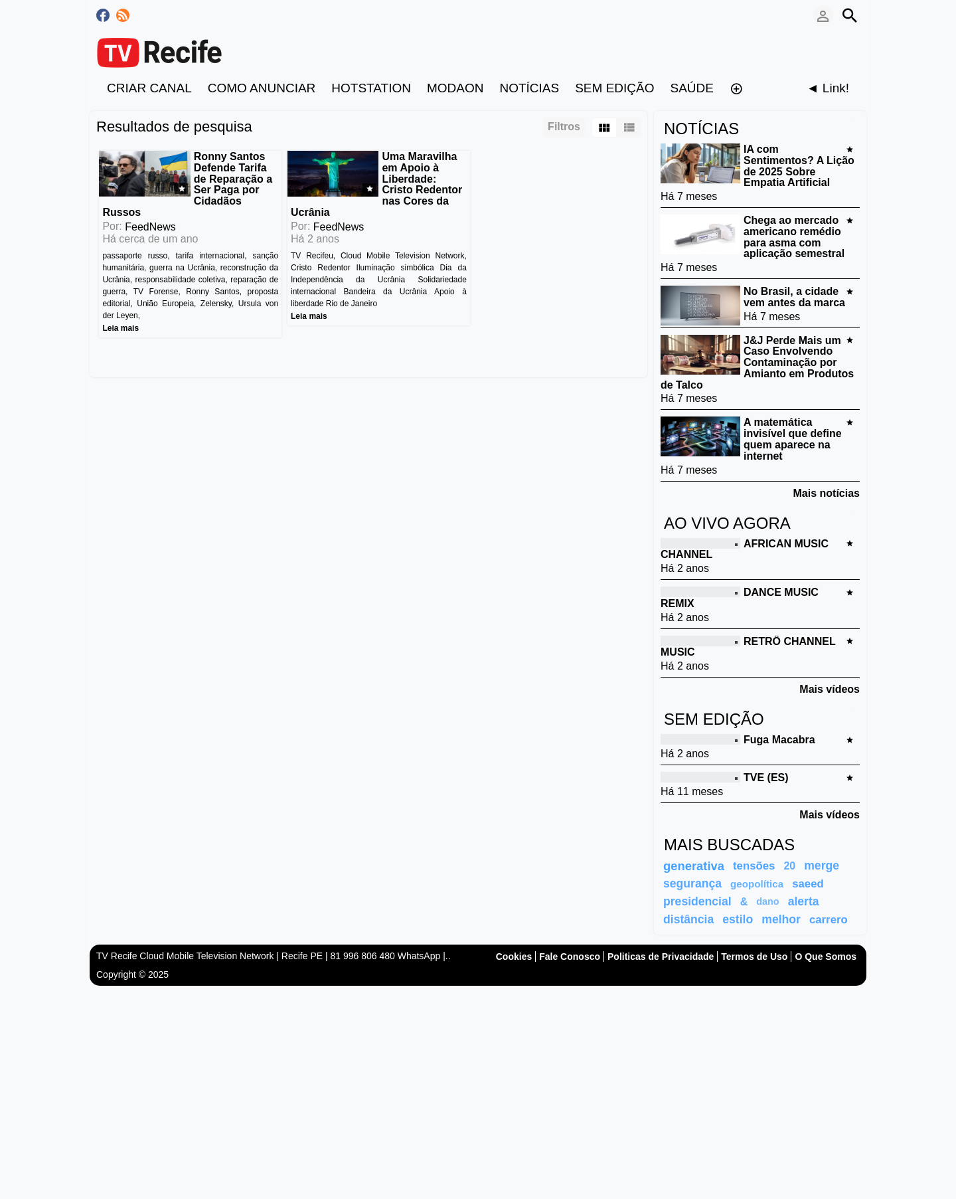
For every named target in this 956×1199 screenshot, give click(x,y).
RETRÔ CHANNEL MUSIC (748, 646)
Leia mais (120, 317)
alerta (803, 901)
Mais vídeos (829, 689)
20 (789, 866)
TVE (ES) (766, 777)
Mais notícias (826, 493)
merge (821, 865)
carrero (828, 919)
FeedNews (150, 215)
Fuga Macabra (779, 739)
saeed (808, 883)
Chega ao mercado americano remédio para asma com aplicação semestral (794, 237)
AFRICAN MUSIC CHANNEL (745, 548)
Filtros (564, 126)
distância (688, 919)
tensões (754, 866)
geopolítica (756, 883)
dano (767, 901)
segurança (692, 883)
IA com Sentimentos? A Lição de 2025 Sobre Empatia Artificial (799, 165)
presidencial (697, 901)
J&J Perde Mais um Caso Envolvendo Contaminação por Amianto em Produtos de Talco (757, 362)
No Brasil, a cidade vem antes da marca (794, 297)
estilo (737, 919)
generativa (693, 866)
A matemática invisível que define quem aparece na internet (793, 438)
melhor (781, 919)
